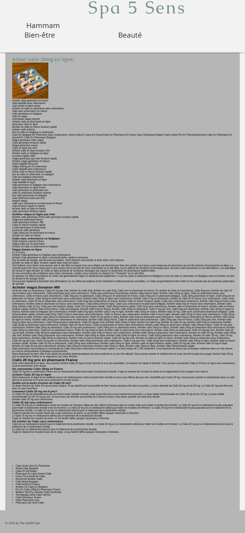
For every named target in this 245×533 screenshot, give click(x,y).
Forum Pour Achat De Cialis (30, 476)
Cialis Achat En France (28, 484)
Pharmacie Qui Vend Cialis (30, 502)
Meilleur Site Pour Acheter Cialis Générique (38, 492)
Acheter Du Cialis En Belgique (32, 487)
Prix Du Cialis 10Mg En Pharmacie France (38, 489)
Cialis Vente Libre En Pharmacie (33, 465)
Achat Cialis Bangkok (27, 468)
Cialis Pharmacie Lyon (27, 500)
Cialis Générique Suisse (28, 497)
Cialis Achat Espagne (27, 481)
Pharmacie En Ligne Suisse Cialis (33, 473)
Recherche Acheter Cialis (29, 479)
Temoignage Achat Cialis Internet (33, 494)
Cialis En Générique (26, 471)
